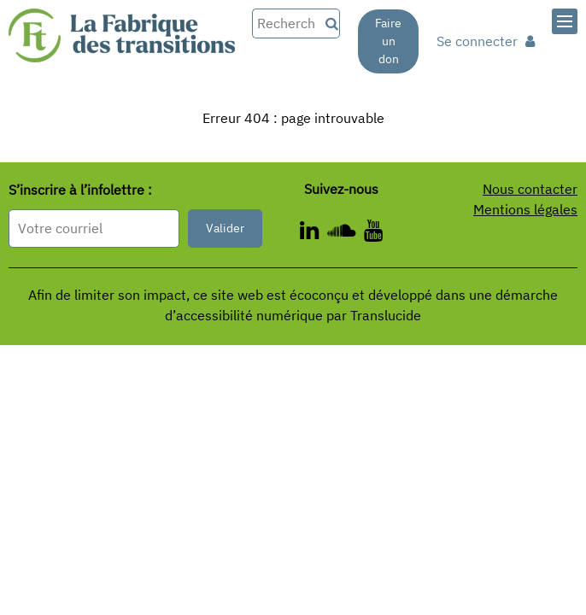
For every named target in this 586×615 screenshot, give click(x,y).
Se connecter (486, 41)
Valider (225, 228)
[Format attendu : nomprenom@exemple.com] (94, 228)
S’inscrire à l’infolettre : (80, 190)
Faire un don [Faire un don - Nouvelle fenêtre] (388, 41)
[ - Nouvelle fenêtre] (313, 233)
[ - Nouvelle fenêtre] (373, 233)
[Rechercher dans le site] (285, 23)
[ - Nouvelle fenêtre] (345, 233)
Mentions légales (525, 209)
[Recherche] (329, 23)
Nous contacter (530, 188)
